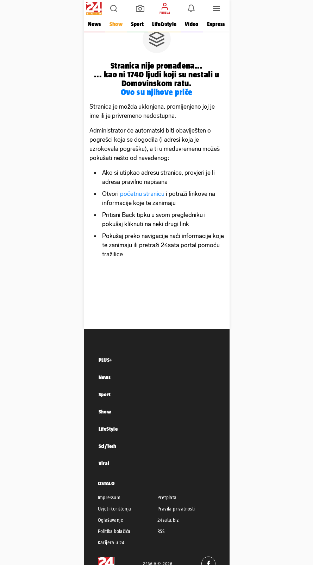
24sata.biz (168, 520)
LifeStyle (108, 429)
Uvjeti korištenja (114, 509)
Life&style (164, 24)
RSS (160, 531)
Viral (104, 463)
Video (191, 24)
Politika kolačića (114, 531)
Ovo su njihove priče (157, 92)
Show (116, 24)
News (94, 24)
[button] (114, 8)
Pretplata (167, 497)
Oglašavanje (110, 520)
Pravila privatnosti (176, 509)
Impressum (109, 497)
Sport (137, 24)
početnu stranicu (142, 193)
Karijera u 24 (111, 542)
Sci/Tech (108, 446)
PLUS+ (106, 360)
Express (216, 24)
